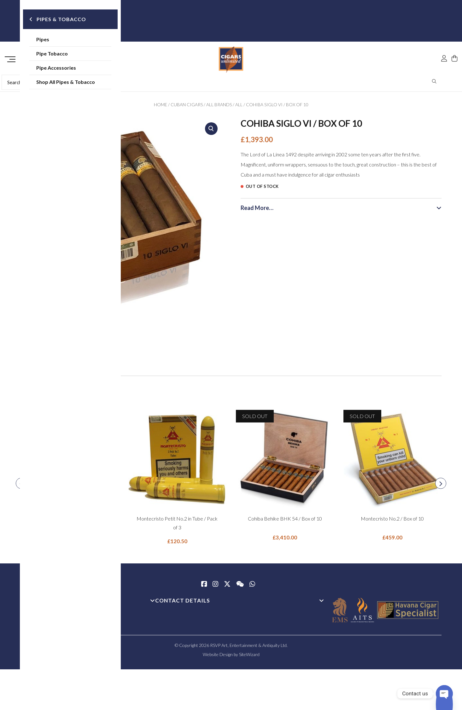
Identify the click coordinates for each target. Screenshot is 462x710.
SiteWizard (249, 656)
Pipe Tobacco (52, 53)
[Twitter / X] (227, 587)
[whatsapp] (252, 587)
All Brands (219, 106)
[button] (211, 131)
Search (434, 83)
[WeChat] (240, 587)
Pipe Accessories (57, 68)
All (239, 106)
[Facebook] (204, 587)
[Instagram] (215, 587)
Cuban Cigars (187, 106)
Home (160, 106)
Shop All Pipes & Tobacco (66, 82)
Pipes (43, 39)
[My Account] (444, 45)
